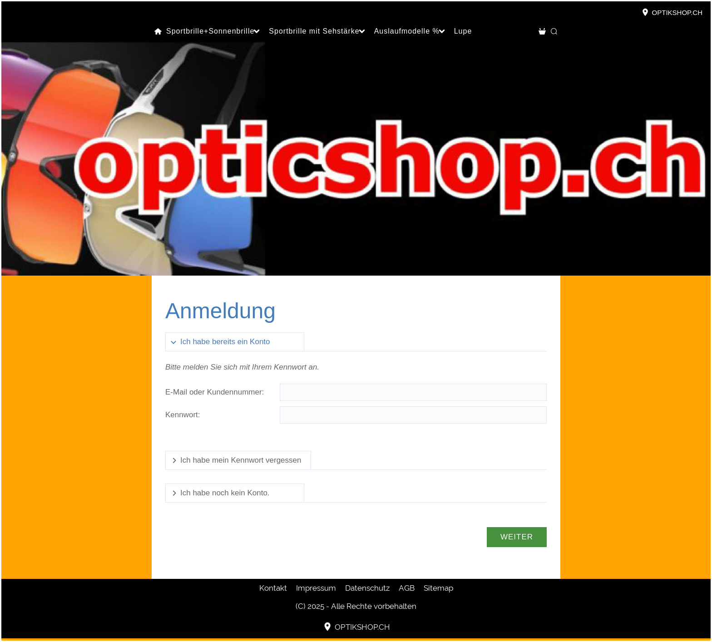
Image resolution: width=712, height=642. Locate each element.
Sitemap (438, 588)
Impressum (316, 588)
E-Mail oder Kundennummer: (214, 392)
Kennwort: (182, 414)
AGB (407, 588)
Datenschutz (367, 588)
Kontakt (273, 588)
